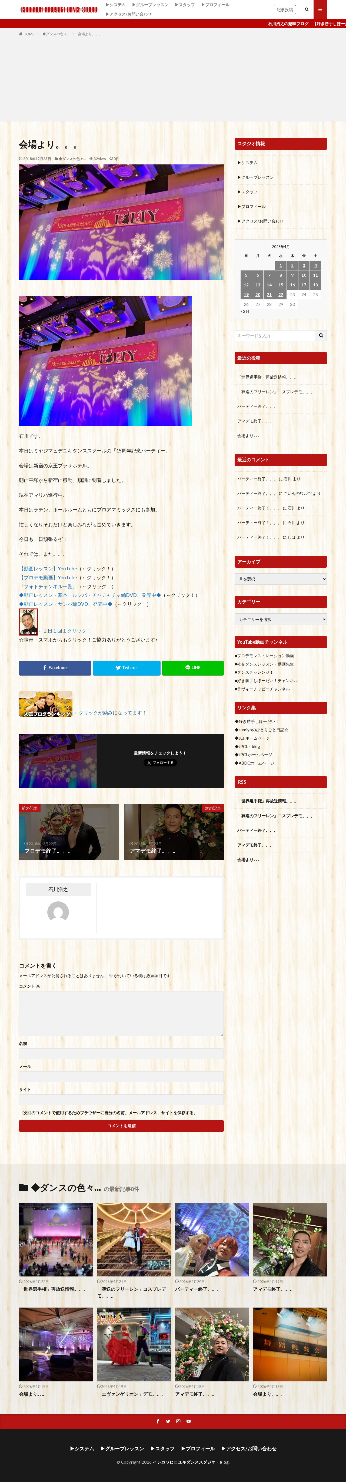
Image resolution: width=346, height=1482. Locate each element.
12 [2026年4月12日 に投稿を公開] (246, 284)
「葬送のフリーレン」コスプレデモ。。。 (275, 391)
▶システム (115, 4)
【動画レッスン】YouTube (48, 568)
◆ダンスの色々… (56, 34)
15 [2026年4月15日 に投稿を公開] (280, 284)
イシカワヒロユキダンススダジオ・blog (191, 1462)
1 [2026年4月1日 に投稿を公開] (281, 265)
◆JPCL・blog (247, 746)
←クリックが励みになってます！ (110, 713)
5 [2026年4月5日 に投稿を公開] (246, 275)
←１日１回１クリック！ (64, 631)
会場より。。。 (90, 34)
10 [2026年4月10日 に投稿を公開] (303, 275)
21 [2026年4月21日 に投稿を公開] (269, 294)
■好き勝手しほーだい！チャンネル (266, 680)
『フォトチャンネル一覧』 (48, 586)
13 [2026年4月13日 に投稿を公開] (257, 284)
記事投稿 (285, 9)
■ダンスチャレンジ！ (254, 672)
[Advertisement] (173, 78)
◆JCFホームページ (252, 738)
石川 (288, 478)
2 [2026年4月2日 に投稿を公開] (292, 265)
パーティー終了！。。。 (259, 507)
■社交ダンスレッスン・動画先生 (264, 663)
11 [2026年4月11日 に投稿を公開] (315, 275)
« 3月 (244, 311)
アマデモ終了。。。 (255, 420)
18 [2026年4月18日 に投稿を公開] (315, 284)
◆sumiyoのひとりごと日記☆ (261, 729)
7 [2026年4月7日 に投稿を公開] (269, 275)
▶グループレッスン (150, 4)
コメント (29, 986)
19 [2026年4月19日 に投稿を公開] (246, 294)
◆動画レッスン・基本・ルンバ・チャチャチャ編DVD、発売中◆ (90, 595)
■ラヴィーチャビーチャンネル (262, 688)
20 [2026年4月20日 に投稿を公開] (257, 294)
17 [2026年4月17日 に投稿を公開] (303, 284)
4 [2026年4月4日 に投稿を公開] (315, 265)
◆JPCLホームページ (253, 754)
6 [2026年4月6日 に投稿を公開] (258, 275)
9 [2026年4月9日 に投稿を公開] (292, 275)
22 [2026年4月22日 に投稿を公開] (280, 294)
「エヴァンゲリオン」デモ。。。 (131, 1394)
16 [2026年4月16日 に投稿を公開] (292, 284)
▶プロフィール (215, 4)
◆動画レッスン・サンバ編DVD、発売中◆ (65, 604)
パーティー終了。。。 (257, 406)
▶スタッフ (185, 4)
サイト (25, 1089)
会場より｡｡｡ (248, 435)
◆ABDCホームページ (254, 762)
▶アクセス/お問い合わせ (128, 14)
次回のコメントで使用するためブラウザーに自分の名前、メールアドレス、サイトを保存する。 (110, 1113)
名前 (23, 1043)
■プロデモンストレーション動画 (264, 655)
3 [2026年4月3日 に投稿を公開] (304, 265)
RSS (242, 782)
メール (25, 1066)
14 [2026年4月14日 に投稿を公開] (269, 284)
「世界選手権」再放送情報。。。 (267, 377)
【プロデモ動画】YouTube (48, 577)
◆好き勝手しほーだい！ (257, 721)
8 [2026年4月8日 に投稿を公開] (281, 275)
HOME (29, 34)
